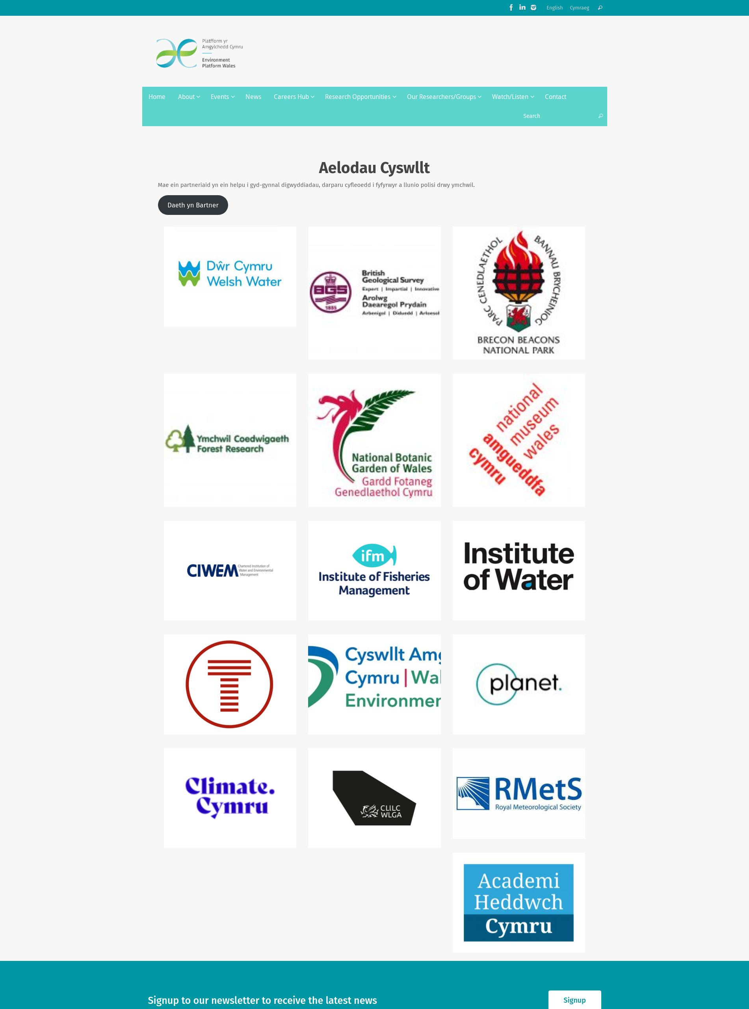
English (554, 8)
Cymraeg (579, 8)
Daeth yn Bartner (193, 205)
